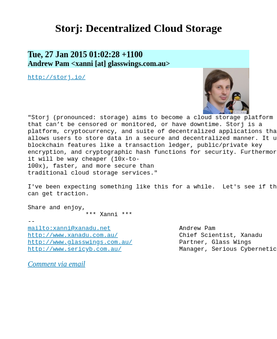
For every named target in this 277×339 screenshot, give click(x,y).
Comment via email (56, 292)
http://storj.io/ (57, 78)
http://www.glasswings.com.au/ (80, 268)
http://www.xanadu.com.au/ (73, 259)
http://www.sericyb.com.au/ (75, 276)
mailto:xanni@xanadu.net (69, 251)
